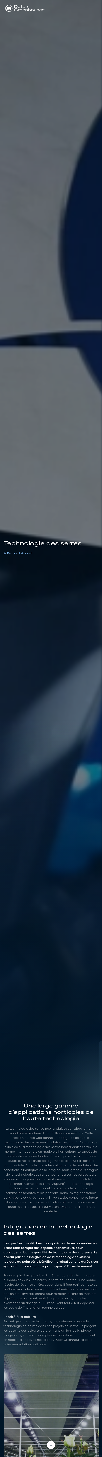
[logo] (24, 8)
